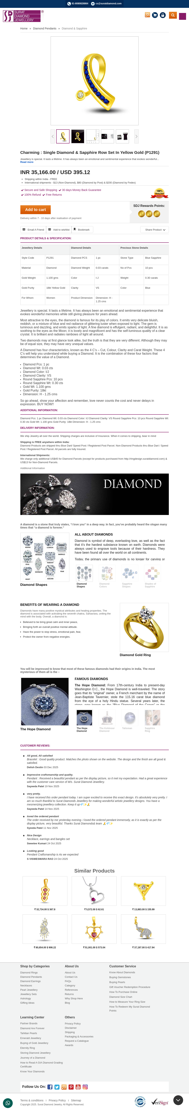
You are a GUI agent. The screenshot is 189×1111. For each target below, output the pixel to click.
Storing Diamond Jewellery (35, 1052)
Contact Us (71, 976)
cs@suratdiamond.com (108, 3)
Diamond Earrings (30, 981)
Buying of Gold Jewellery (34, 1043)
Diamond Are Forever (32, 1028)
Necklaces (26, 985)
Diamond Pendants (44, 28)
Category (70, 985)
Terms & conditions (31, 1100)
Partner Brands (28, 1023)
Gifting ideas (27, 1002)
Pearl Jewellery (29, 989)
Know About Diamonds (122, 972)
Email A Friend (36, 229)
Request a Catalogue (77, 1040)
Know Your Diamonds (32, 1071)
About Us (70, 972)
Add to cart (35, 209)
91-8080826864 (80, 3)
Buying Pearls (117, 982)
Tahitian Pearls (28, 1033)
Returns (69, 994)
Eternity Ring (27, 1047)
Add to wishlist (61, 229)
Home (24, 28)
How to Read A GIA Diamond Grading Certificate (41, 1064)
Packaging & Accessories (79, 1036)
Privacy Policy (73, 1023)
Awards (69, 1045)
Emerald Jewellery (30, 1038)
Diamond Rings (29, 972)
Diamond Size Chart (120, 996)
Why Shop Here (74, 998)
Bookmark (84, 229)
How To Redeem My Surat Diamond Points (129, 1008)
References (71, 989)
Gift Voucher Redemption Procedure (129, 987)
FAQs (68, 981)
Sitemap (76, 1100)
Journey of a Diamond (32, 1057)
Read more (26, 162)
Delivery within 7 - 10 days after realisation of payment (50, 218)
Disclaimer (71, 1027)
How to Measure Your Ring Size (127, 1001)
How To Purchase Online (123, 991)
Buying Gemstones (120, 977)
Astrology (25, 998)
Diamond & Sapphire (74, 28)
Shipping (70, 1032)
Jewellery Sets (28, 994)
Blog (67, 1002)
